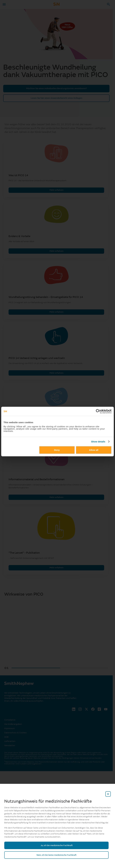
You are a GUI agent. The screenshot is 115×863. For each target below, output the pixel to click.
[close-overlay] (108, 794)
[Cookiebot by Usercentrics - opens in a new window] (98, 411)
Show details (98, 441)
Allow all (93, 450)
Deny (57, 450)
